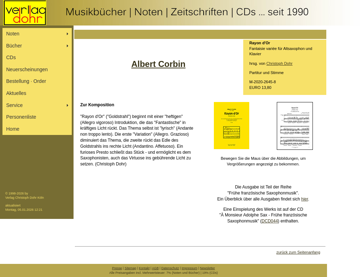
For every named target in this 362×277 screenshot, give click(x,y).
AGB (155, 268)
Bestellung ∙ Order (26, 81)
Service (14, 105)
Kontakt (144, 268)
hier (304, 199)
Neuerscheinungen (27, 69)
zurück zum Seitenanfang (298, 252)
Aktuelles (16, 93)
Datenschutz (170, 268)
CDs (11, 57)
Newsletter (207, 268)
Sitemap (130, 268)
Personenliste (21, 117)
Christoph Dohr (280, 63)
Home (12, 129)
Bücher (14, 46)
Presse (117, 268)
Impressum (190, 268)
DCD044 (270, 221)
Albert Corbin (158, 64)
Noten (12, 33)
